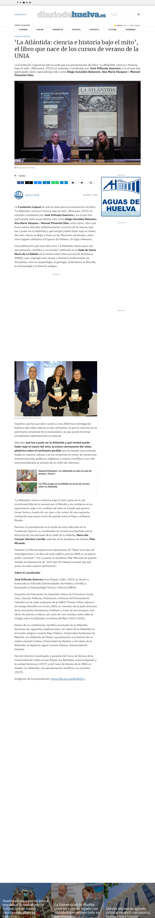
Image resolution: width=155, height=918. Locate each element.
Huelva (40, 29)
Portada (23, 29)
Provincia (58, 29)
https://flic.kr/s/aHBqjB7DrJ (68, 679)
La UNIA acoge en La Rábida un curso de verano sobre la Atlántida (64, 485)
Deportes (94, 29)
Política (76, 29)
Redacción (31, 195)
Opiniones (131, 29)
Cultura (112, 29)
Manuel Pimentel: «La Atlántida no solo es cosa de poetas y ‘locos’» (65, 472)
